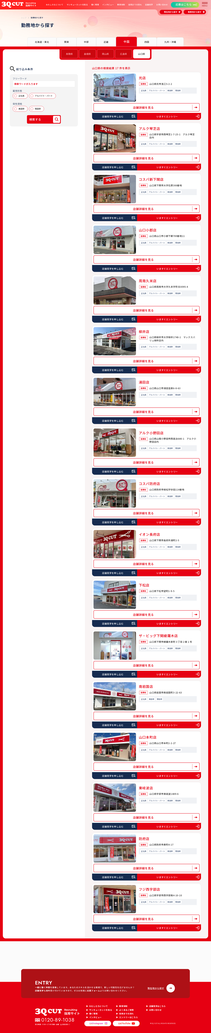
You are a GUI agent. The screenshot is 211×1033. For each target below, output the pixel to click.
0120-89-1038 (58, 1019)
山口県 (141, 54)
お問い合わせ (162, 4)
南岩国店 (146, 686)
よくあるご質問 (126, 1009)
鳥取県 (69, 54)
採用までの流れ (135, 4)
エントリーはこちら (128, 1017)
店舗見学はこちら (157, 1006)
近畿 (106, 42)
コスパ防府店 (149, 483)
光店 (142, 77)
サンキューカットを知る (77, 4)
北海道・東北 (42, 42)
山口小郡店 (148, 229)
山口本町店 (148, 737)
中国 (126, 41)
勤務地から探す (195, 12)
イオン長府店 (149, 534)
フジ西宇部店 (149, 889)
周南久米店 (148, 280)
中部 (86, 42)
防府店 (144, 838)
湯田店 (144, 382)
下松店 (144, 585)
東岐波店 (146, 787)
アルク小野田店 (151, 432)
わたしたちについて (54, 4)
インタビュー (108, 4)
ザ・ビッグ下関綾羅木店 (158, 635)
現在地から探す (171, 12)
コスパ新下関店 (151, 179)
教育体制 (121, 4)
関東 (66, 42)
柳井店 (144, 331)
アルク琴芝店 (149, 128)
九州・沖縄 (170, 42)
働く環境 (95, 4)
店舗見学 (149, 4)
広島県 (123, 54)
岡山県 (105, 54)
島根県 (87, 54)
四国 (146, 42)
